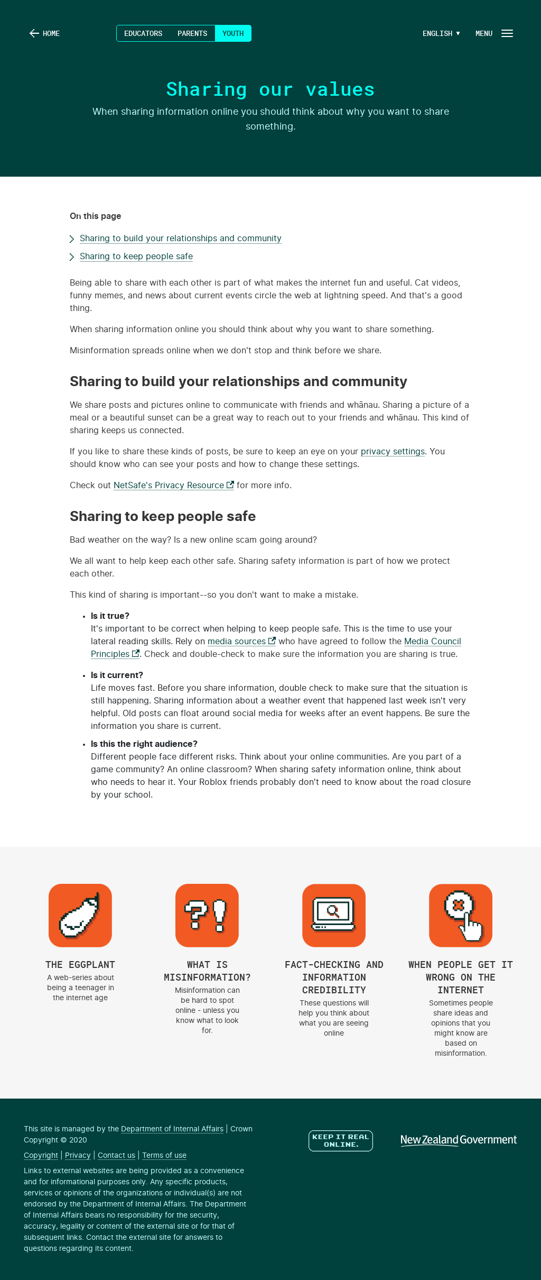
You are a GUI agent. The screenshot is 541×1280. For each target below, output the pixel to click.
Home (51, 33)
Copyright (41, 1155)
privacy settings (393, 451)
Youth (233, 33)
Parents (192, 33)
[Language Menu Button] (437, 33)
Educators (143, 33)
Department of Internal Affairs (172, 1129)
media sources (242, 641)
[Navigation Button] (493, 33)
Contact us (116, 1155)
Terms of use (164, 1155)
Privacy (78, 1155)
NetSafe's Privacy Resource (174, 485)
